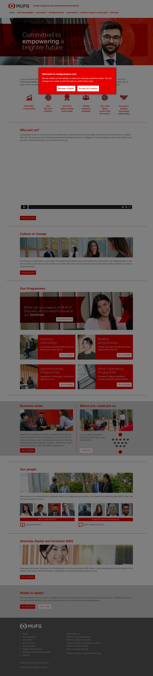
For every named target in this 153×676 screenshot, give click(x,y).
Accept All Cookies (88, 88)
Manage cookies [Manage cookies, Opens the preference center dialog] (66, 88)
